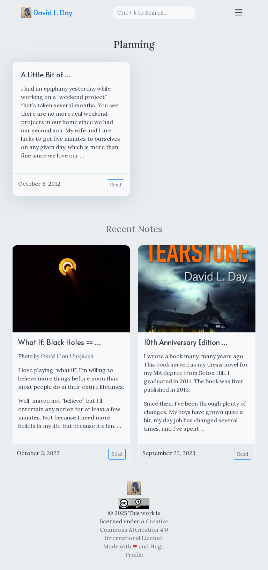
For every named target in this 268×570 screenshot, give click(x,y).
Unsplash (82, 356)
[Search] (154, 12)
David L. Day (46, 12)
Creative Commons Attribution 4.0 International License (134, 529)
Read (115, 185)
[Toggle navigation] (238, 12)
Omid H (51, 356)
